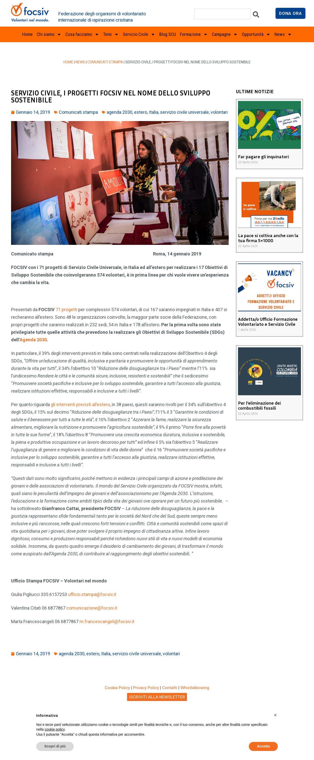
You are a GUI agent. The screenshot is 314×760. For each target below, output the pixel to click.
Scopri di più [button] (55, 746)
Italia (153, 112)
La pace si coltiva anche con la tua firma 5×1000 (268, 238)
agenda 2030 (119, 112)
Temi (111, 34)
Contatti (169, 687)
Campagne (225, 34)
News (283, 34)
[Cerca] (256, 16)
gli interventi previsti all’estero (80, 404)
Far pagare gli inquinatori (263, 156)
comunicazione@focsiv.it (91, 608)
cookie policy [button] (54, 729)
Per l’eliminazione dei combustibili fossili (259, 405)
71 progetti (67, 309)
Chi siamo (49, 34)
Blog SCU (167, 34)
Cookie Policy (117, 687)
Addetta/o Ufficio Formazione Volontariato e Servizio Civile (268, 321)
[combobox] (222, 14)
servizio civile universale (184, 112)
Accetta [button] (263, 746)
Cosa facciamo (82, 34)
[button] (275, 715)
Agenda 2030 (33, 339)
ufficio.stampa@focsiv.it (92, 594)
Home (27, 34)
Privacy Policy (146, 687)
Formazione (194, 34)
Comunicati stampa (105, 62)
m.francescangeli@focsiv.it (107, 621)
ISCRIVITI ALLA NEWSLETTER (157, 696)
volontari (219, 112)
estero (140, 112)
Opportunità (256, 34)
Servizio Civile (139, 34)
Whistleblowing (194, 687)
